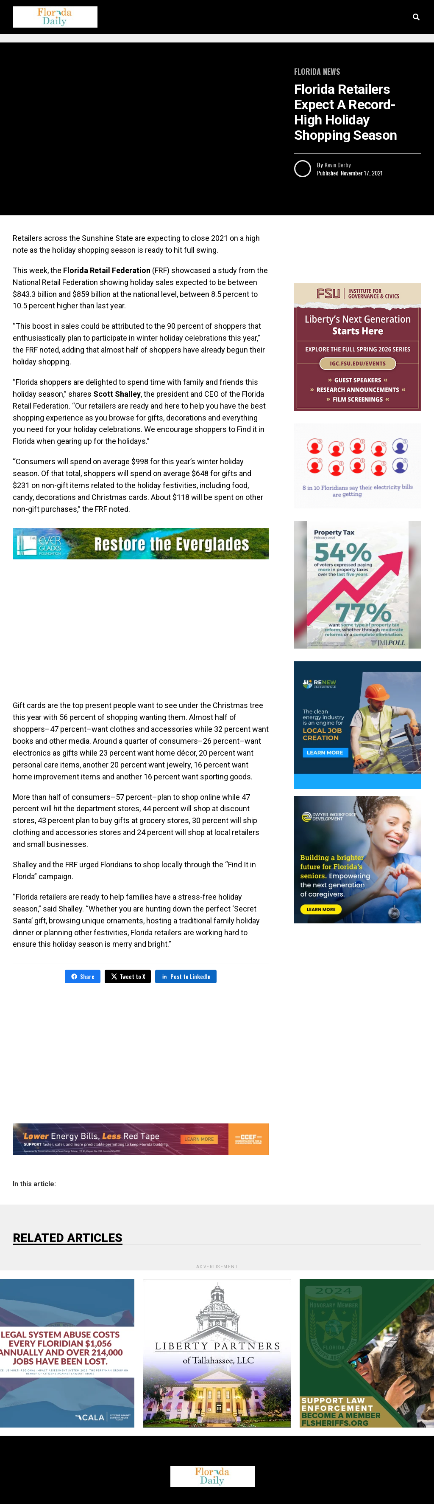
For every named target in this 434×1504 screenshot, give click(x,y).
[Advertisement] (141, 631)
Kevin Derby (338, 164)
